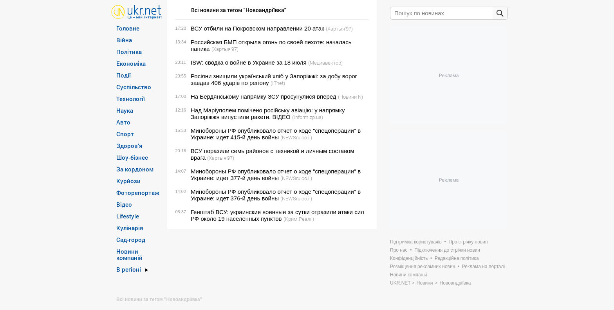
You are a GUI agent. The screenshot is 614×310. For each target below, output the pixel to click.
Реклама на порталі (483, 266)
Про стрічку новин (468, 242)
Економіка (131, 63)
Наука (124, 110)
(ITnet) (278, 83)
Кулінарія (129, 228)
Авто (123, 122)
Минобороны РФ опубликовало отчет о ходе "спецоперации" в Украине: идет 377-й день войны (276, 174)
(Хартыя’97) (339, 28)
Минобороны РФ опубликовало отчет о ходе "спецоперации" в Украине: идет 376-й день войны (276, 195)
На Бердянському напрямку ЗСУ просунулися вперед (263, 96)
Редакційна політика (457, 258)
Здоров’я (129, 145)
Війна (124, 40)
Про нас (399, 250)
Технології (130, 99)
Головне (127, 28)
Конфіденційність (409, 258)
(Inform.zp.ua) (307, 117)
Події (123, 75)
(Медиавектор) (325, 62)
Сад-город (130, 239)
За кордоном (135, 169)
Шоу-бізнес (132, 157)
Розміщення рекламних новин (422, 266)
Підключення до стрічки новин (447, 250)
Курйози (128, 181)
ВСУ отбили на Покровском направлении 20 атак (257, 28)
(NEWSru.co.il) (296, 137)
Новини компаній (129, 254)
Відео (124, 204)
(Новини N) (350, 96)
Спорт (125, 134)
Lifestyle (127, 216)
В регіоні (128, 269)
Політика (129, 52)
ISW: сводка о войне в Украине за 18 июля (249, 62)
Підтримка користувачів (416, 242)
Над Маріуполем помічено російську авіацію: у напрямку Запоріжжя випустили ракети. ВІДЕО (268, 113)
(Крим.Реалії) (299, 218)
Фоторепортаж (137, 192)
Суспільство (133, 87)
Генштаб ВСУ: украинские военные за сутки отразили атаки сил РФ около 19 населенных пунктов (277, 215)
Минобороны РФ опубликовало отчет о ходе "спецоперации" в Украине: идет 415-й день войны (276, 134)
